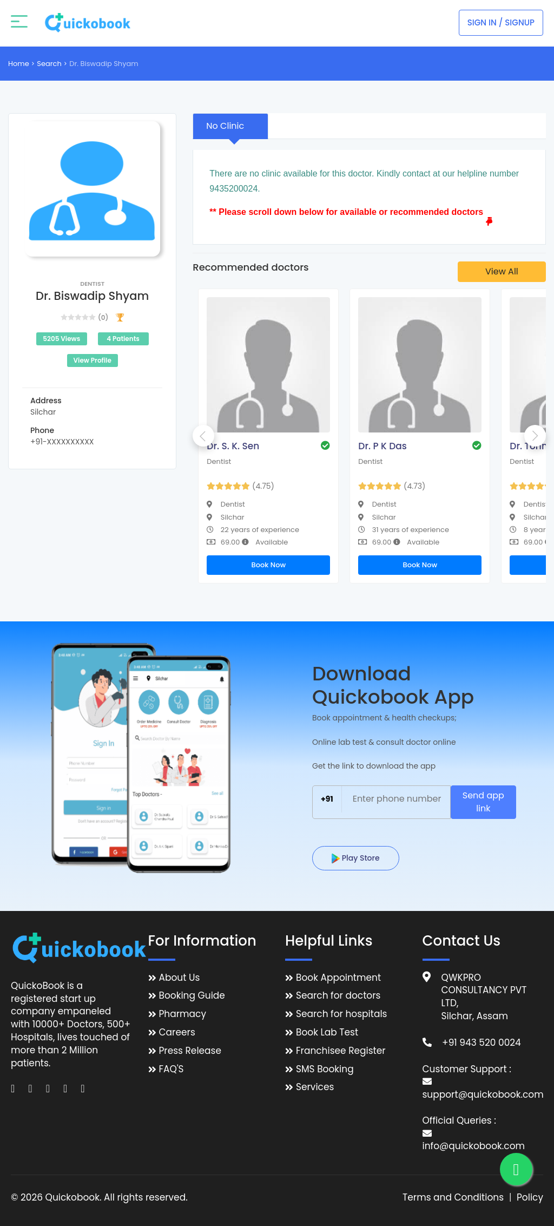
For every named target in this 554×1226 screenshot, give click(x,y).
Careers (177, 1032)
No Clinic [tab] (225, 126)
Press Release (190, 1051)
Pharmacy (182, 1014)
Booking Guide (192, 995)
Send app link (483, 802)
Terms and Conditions (453, 1197)
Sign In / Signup (501, 22)
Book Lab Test (327, 1032)
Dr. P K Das (382, 446)
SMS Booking (325, 1069)
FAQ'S (171, 1069)
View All (501, 271)
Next (535, 436)
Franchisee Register (341, 1051)
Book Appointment (338, 978)
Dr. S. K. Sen (233, 446)
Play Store (356, 858)
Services (315, 1087)
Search (49, 63)
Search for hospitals (341, 1014)
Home (18, 63)
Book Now (268, 565)
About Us (179, 978)
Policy (530, 1197)
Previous (203, 436)
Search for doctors (338, 995)
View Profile (92, 360)
